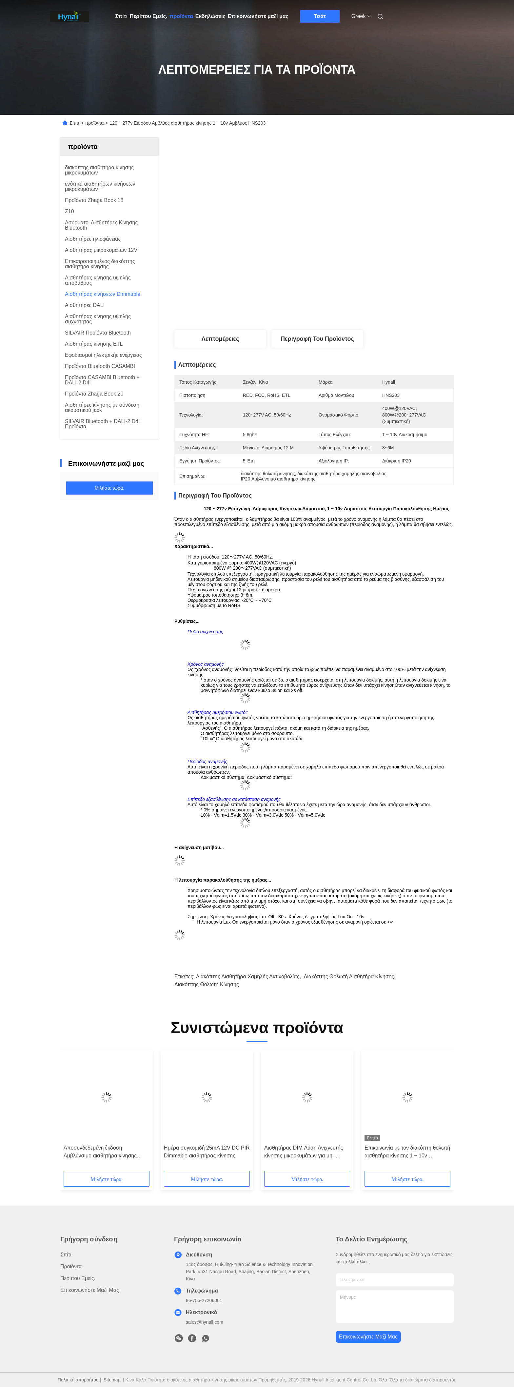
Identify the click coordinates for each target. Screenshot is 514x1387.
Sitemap (112, 1379)
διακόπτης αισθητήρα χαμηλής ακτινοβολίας (247, 976)
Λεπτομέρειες (220, 339)
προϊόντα (181, 16)
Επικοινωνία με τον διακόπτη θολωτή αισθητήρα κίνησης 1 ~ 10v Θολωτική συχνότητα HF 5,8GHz (407, 1152)
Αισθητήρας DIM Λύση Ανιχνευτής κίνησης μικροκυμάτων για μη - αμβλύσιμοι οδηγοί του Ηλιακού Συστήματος (303, 1152)
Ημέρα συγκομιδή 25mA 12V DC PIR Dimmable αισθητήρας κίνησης (207, 1151)
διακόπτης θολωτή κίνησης (206, 984)
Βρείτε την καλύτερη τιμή (350, 308)
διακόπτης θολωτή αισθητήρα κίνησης (349, 976)
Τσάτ (320, 16)
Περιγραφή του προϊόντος (317, 339)
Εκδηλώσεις (210, 16)
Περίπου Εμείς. (148, 16)
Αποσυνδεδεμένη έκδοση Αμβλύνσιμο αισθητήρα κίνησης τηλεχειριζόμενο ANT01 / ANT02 (101, 1152)
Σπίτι (121, 16)
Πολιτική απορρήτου (78, 1379)
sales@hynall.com (204, 1322)
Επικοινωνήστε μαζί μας (258, 16)
